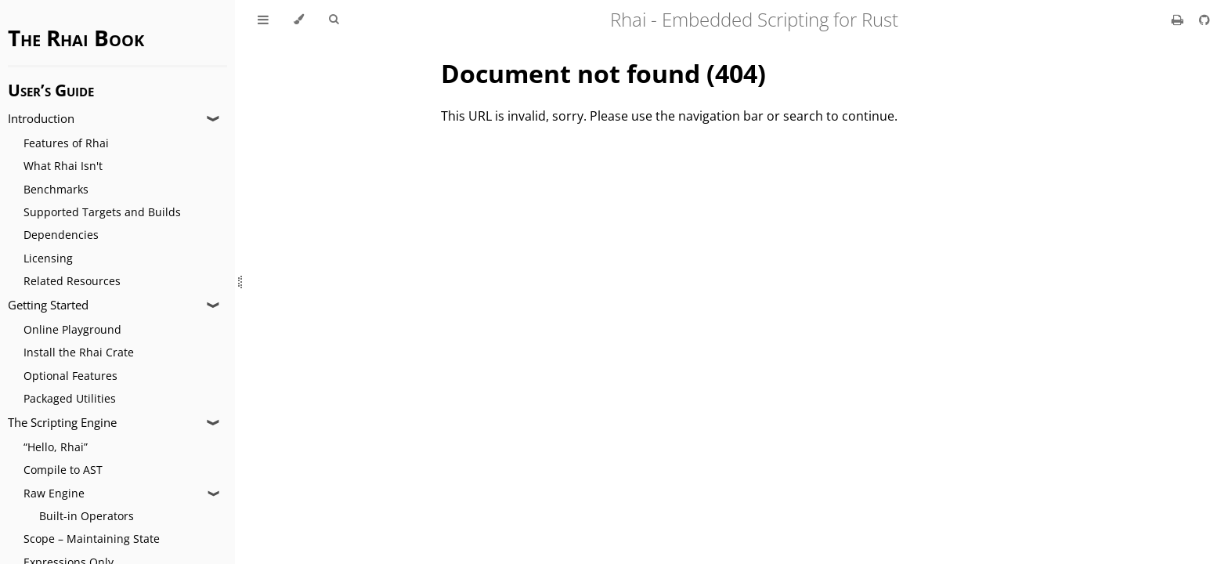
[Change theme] (298, 19)
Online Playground (72, 329)
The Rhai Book (76, 37)
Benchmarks (55, 189)
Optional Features (70, 375)
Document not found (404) (603, 73)
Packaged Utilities (69, 398)
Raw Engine (54, 493)
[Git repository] (1204, 19)
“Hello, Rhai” (55, 446)
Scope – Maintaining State (91, 538)
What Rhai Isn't (63, 165)
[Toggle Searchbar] (333, 19)
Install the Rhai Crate (78, 352)
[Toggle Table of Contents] (263, 19)
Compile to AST (63, 469)
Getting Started (48, 305)
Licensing (48, 258)
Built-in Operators (86, 515)
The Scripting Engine (62, 422)
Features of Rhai (66, 143)
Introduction (41, 118)
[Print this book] (1179, 19)
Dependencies (61, 234)
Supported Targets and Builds (102, 211)
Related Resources (72, 280)
